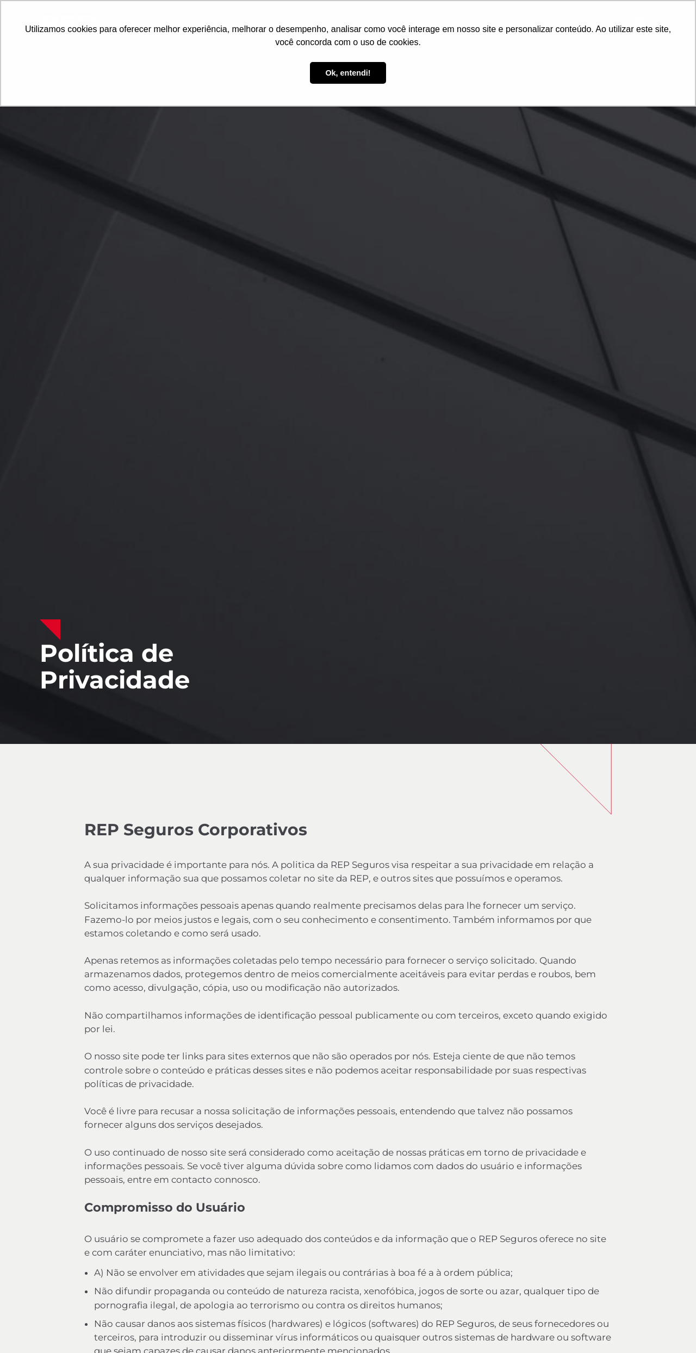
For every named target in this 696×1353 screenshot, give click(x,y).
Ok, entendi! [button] (347, 73)
